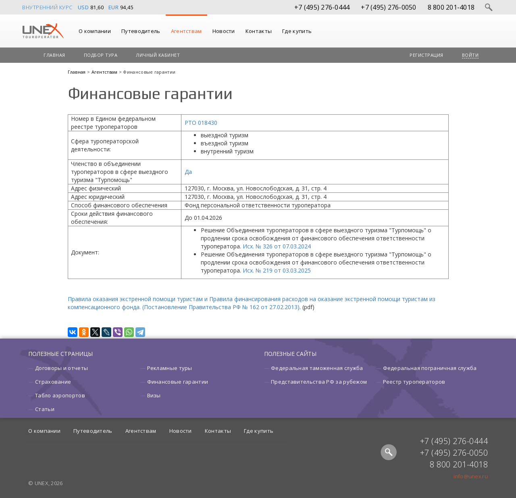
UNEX (43, 31)
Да (188, 172)
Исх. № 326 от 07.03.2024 (277, 246)
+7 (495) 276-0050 (388, 7)
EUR (113, 7)
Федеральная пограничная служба (430, 368)
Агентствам (186, 31)
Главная (54, 55)
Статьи (44, 409)
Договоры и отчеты (61, 368)
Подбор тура (101, 55)
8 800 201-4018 (451, 7)
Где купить (297, 31)
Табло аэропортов (60, 395)
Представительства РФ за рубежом (319, 381)
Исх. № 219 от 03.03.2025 (277, 270)
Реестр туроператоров (414, 381)
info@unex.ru (471, 476)
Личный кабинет (158, 55)
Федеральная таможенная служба (317, 368)
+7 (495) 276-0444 (322, 7)
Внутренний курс (47, 7)
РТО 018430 (201, 122)
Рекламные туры (169, 368)
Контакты (259, 31)
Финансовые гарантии (177, 381)
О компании (95, 31)
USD (83, 7)
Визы (154, 395)
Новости (223, 31)
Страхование (53, 381)
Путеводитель (140, 31)
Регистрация (426, 55)
